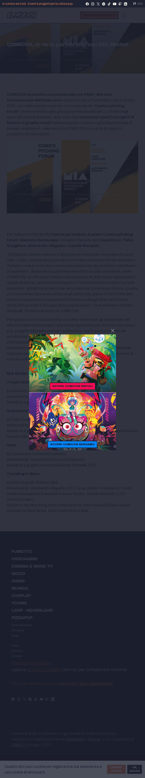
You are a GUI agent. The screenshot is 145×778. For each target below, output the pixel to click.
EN (140, 3)
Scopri (72, 386)
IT (134, 3)
